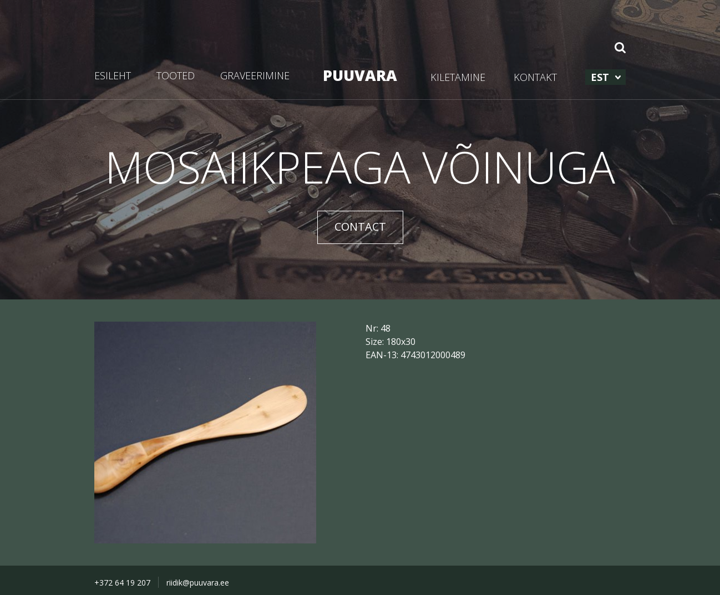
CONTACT (360, 226)
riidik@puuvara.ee (197, 582)
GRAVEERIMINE (255, 75)
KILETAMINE (457, 77)
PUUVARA (360, 75)
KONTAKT (535, 77)
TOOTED (175, 75)
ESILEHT (112, 75)
